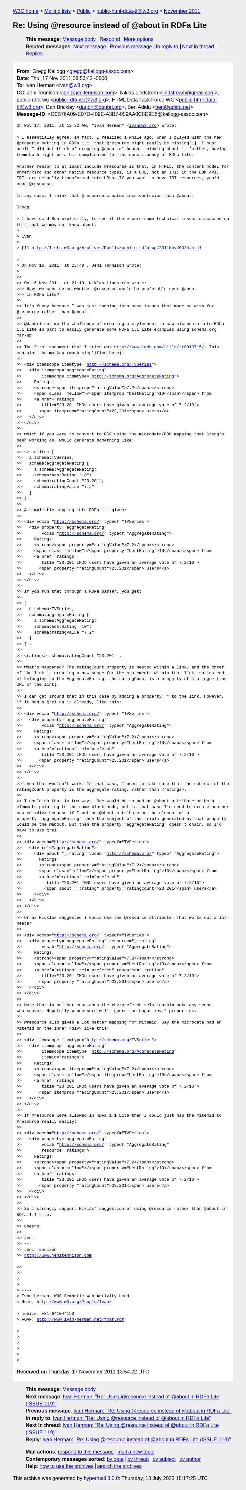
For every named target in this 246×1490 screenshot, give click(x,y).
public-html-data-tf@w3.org (127, 11)
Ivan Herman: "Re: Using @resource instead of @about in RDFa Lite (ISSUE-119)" (136, 1439)
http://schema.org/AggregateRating (133, 376)
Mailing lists (57, 11)
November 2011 (182, 11)
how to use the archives (67, 1466)
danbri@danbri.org (100, 107)
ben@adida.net (172, 107)
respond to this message (85, 1451)
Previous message (131, 46)
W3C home (25, 11)
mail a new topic (136, 1451)
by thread (138, 1459)
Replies (34, 53)
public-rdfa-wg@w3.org (79, 99)
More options (139, 39)
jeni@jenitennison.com (88, 92)
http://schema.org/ (76, 522)
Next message (89, 46)
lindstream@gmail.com (188, 92)
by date (115, 1459)
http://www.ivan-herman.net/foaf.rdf (80, 1320)
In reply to (167, 46)
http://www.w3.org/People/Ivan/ (74, 1302)
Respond (110, 39)
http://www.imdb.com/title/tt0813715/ (159, 347)
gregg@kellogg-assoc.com (100, 71)
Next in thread (198, 46)
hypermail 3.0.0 (101, 1478)
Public (84, 11)
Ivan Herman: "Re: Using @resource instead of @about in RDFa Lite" (152, 1410)
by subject (164, 1459)
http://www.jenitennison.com (58, 1256)
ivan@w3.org (74, 85)
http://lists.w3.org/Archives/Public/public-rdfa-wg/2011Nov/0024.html (116, 248)
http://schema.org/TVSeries (119, 365)
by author (190, 1459)
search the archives (119, 1466)
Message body (79, 39)
